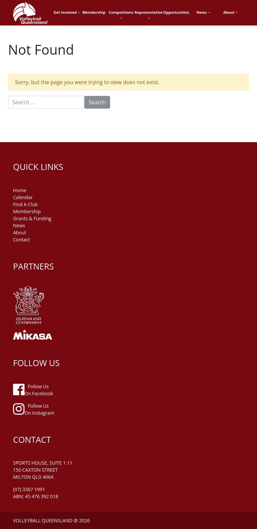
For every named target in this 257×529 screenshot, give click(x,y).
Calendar (23, 197)
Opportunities (176, 12)
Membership (93, 12)
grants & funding (32, 218)
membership (27, 211)
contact (21, 239)
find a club (25, 204)
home (19, 190)
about (19, 232)
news (19, 225)
